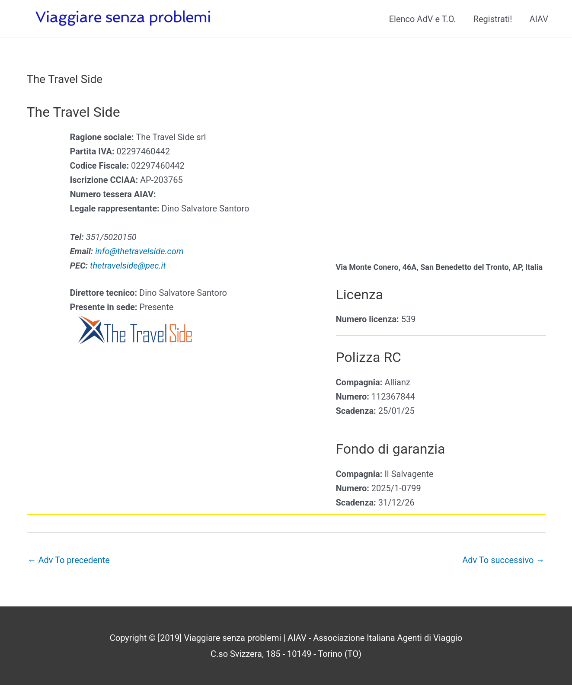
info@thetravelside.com (139, 251)
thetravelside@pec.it (128, 265)
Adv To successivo (503, 560)
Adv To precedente (69, 560)
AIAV (538, 19)
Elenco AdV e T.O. (422, 19)
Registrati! (492, 19)
